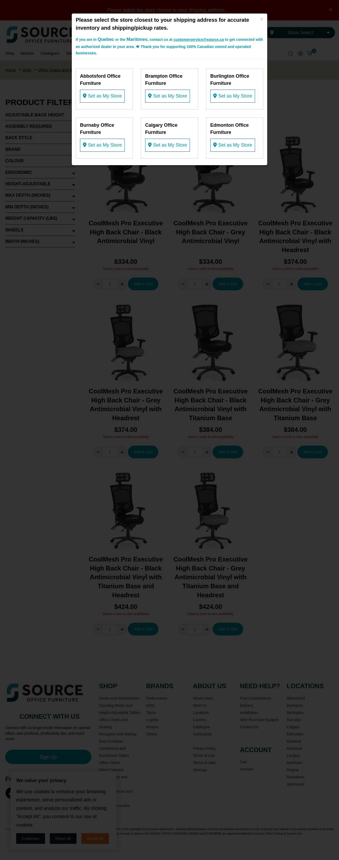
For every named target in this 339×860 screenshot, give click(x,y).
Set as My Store (102, 96)
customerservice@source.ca (198, 39)
